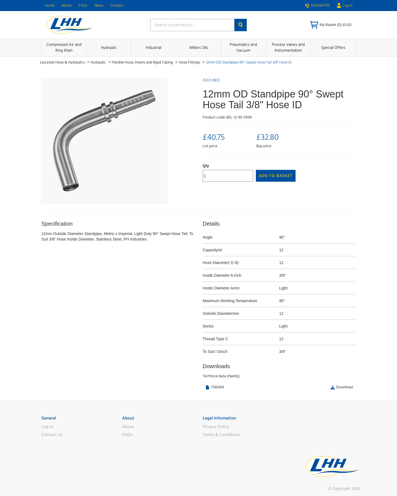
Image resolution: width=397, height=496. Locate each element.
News (98, 5)
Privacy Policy (216, 426)
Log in (47, 426)
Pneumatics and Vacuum (243, 47)
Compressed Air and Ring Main (63, 47)
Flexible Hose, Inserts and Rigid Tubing (143, 62)
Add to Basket (276, 176)
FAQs (83, 5)
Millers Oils (198, 48)
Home (50, 5)
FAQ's (127, 434)
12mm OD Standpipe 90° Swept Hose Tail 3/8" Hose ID (249, 62)
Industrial (153, 48)
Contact (116, 5)
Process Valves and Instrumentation (288, 47)
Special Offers (333, 48)
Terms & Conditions (221, 434)
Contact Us (52, 434)
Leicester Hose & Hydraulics (63, 62)
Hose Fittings (190, 62)
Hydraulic (109, 48)
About (66, 5)
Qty (206, 165)
